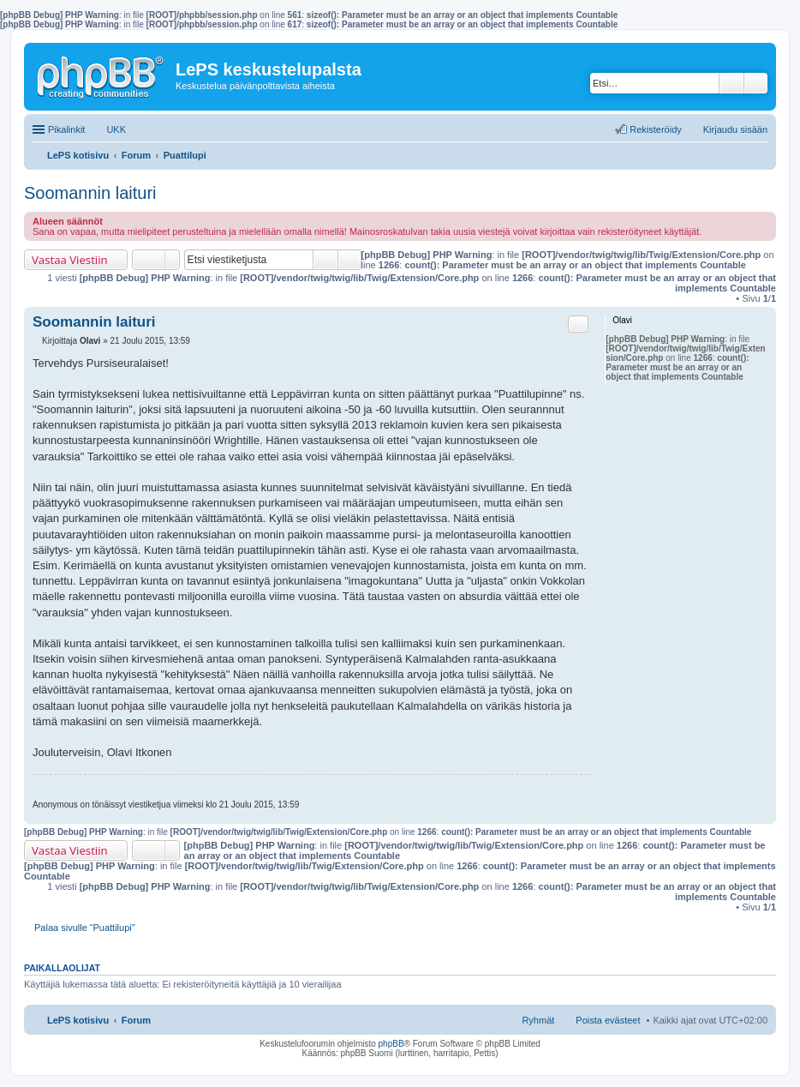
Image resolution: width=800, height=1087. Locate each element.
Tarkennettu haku (755, 83)
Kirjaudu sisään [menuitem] (735, 129)
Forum (136, 1020)
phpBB (391, 1043)
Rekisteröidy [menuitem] (656, 129)
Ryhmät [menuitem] (538, 1020)
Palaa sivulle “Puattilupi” (84, 927)
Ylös (762, 815)
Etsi (731, 83)
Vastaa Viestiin (70, 259)
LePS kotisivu (78, 1020)
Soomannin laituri (90, 192)
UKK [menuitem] (116, 129)
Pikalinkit (66, 129)
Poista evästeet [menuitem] (608, 1020)
